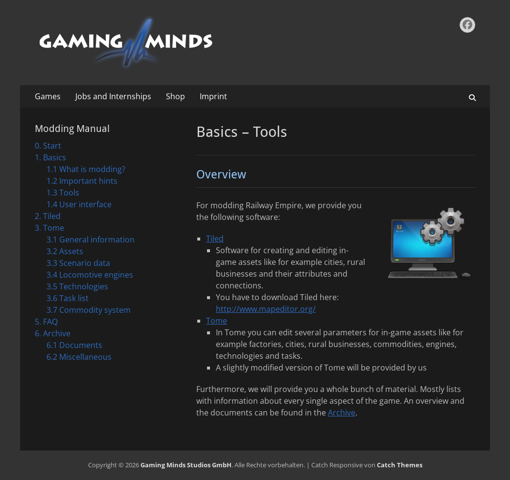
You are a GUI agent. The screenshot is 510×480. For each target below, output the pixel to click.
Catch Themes (399, 464)
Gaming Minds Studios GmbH (186, 464)
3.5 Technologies (77, 286)
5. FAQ (46, 321)
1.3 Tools (62, 192)
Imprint (213, 96)
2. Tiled (48, 216)
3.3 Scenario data (78, 263)
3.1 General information (90, 239)
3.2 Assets (64, 251)
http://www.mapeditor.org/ (266, 309)
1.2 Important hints (81, 180)
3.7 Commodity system (88, 310)
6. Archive (52, 333)
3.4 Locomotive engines (89, 274)
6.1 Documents (74, 345)
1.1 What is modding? (85, 169)
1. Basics (50, 157)
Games (48, 96)
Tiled (215, 238)
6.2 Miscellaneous (79, 356)
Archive (341, 412)
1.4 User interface (79, 204)
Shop (175, 96)
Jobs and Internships (113, 96)
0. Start (48, 145)
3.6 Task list (67, 298)
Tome (216, 320)
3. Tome (49, 227)
